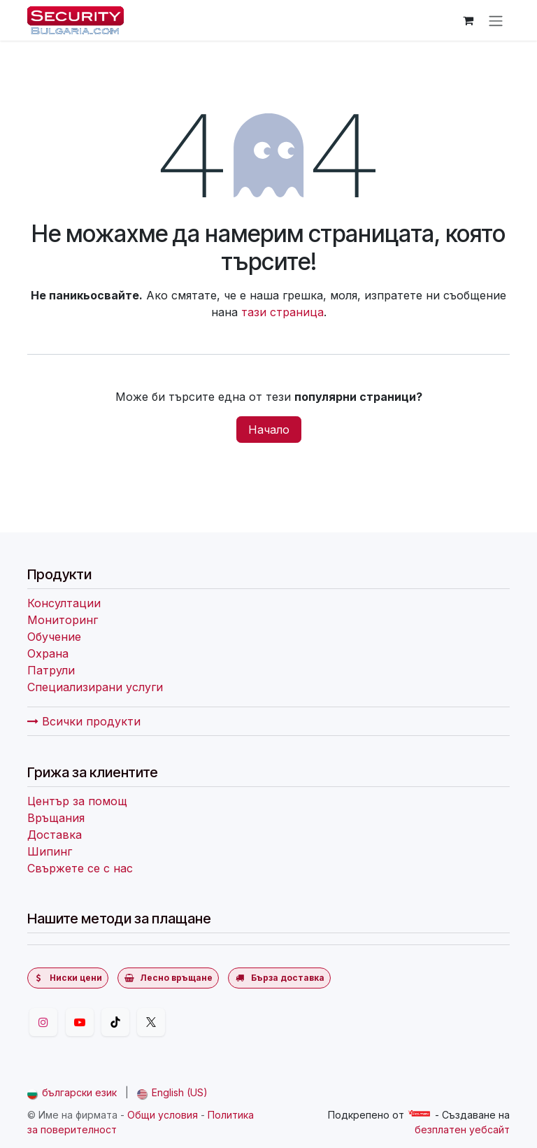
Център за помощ (77, 801)
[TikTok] (115, 1022)
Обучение (54, 637)
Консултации (64, 603)
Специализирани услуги (95, 687)
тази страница (282, 312)
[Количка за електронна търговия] (468, 20)
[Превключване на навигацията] (496, 20)
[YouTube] (80, 1022)
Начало (268, 430)
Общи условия (162, 1115)
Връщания (56, 818)
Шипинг (49, 851)
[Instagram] (43, 1022)
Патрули (51, 670)
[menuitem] (72, 1092)
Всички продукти (84, 721)
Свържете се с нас (80, 868)
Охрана (48, 653)
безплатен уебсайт (462, 1129)
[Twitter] (151, 1022)
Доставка (54, 835)
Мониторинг (62, 620)
